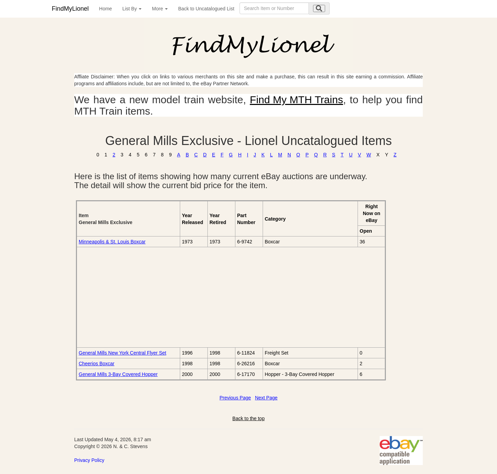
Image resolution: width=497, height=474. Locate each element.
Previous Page (235, 397)
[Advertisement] (156, 297)
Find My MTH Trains (296, 99)
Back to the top (248, 418)
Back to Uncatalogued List (206, 8)
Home (105, 8)
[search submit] (319, 8)
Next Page (266, 397)
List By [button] (132, 8)
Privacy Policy (89, 460)
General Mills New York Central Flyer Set (122, 353)
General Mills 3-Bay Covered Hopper (118, 374)
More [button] (160, 8)
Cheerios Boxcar (97, 363)
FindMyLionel (70, 8)
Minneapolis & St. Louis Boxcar (112, 241)
